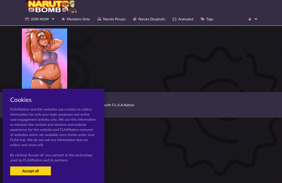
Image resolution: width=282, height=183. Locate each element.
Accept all (30, 171)
